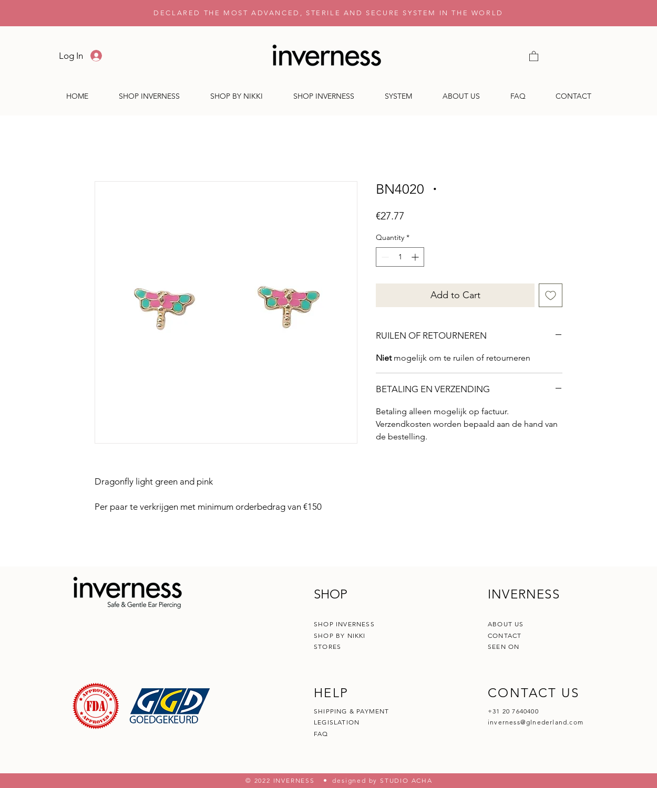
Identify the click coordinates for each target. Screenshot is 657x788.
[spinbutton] (400, 257)
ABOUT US (506, 624)
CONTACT (506, 635)
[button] (533, 55)
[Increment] (416, 257)
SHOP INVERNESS (344, 624)
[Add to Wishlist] (550, 295)
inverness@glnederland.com (535, 722)
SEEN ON (503, 646)
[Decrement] (384, 257)
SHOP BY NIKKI (340, 635)
